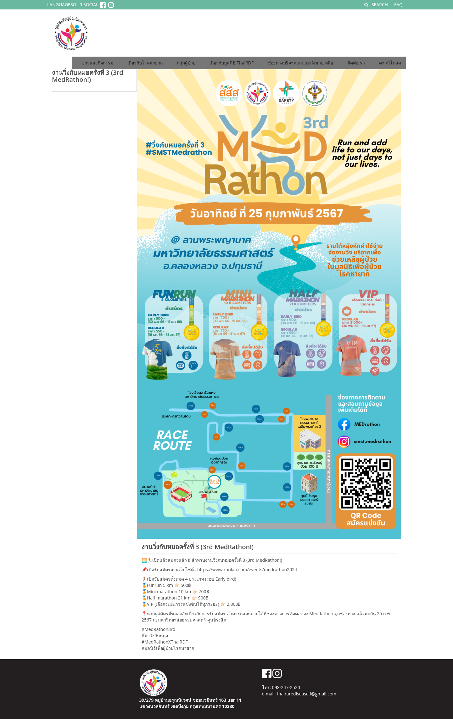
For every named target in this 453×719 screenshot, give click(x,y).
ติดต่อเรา (356, 63)
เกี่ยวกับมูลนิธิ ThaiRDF (232, 63)
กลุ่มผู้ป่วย (186, 63)
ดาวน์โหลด (390, 63)
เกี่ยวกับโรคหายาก (145, 63)
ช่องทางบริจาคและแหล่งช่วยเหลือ (300, 63)
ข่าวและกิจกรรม (97, 63)
